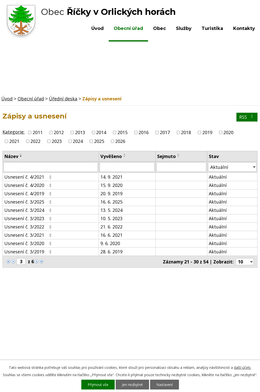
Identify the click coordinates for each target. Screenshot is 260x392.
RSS (247, 117)
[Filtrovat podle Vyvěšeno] (127, 167)
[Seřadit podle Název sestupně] (21, 156)
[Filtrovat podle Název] (51, 167)
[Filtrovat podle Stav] (232, 167)
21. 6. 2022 (111, 227)
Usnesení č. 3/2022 (28, 227)
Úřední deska (63, 99)
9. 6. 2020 (110, 243)
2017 (165, 132)
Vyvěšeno (111, 156)
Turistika (212, 28)
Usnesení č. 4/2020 (28, 185)
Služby (183, 28)
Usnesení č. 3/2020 (28, 243)
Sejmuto (166, 156)
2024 (78, 141)
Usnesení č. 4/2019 (28, 193)
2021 (14, 141)
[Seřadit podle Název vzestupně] (21, 154)
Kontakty (244, 28)
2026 (120, 141)
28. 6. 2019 (111, 252)
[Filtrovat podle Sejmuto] (181, 167)
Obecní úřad (128, 28)
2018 (186, 132)
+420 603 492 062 (106, 326)
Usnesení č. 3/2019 (28, 252)
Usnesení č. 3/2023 (28, 218)
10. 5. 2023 (111, 218)
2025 (99, 141)
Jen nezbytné (132, 384)
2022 (35, 141)
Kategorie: (14, 132)
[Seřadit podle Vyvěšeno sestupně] (124, 156)
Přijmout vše (98, 384)
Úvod (97, 28)
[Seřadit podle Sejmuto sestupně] (178, 156)
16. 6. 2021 (111, 235)
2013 (80, 132)
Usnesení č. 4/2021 (28, 177)
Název (11, 156)
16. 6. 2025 (111, 202)
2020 (228, 132)
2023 (57, 141)
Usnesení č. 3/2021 (28, 235)
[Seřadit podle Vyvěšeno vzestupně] (124, 154)
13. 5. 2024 (111, 210)
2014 (101, 132)
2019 (207, 132)
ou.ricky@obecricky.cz (128, 340)
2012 (59, 132)
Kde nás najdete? (216, 321)
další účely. (242, 367)
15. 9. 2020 (111, 185)
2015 (122, 132)
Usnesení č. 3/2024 (28, 210)
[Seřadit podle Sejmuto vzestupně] (178, 154)
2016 (144, 132)
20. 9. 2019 (111, 193)
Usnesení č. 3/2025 (28, 202)
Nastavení (164, 384)
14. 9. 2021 (111, 177)
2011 (38, 132)
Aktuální (218, 177)
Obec (159, 28)
